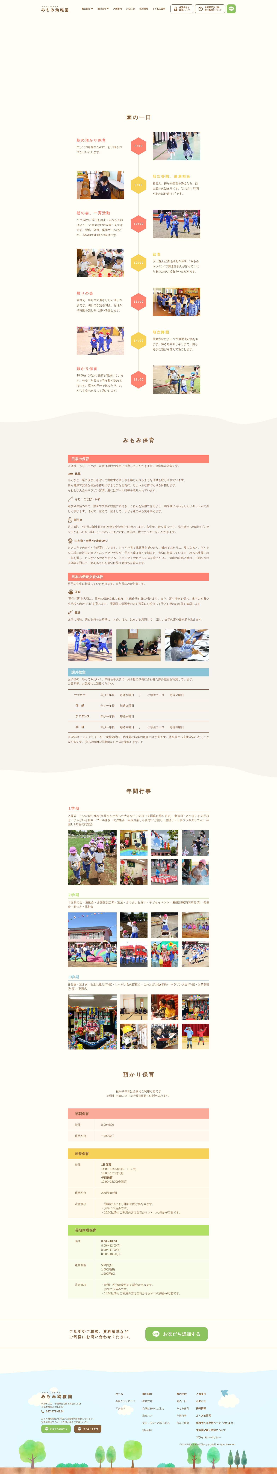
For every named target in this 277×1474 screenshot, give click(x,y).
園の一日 (182, 1401)
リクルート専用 (90, 1429)
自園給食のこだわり (153, 1408)
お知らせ (130, 9)
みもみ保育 (183, 1408)
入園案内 (117, 9)
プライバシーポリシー (208, 1437)
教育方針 (147, 1401)
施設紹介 (147, 1430)
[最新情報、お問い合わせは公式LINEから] (231, 8)
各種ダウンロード (125, 1401)
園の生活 (102, 9)
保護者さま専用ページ (216, 1422)
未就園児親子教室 (211, 1430)
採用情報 (143, 9)
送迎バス (147, 1415)
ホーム (119, 1393)
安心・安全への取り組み (156, 1422)
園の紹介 (86, 9)
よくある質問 (158, 9)
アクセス (120, 1408)
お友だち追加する (182, 1334)
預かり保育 (183, 1422)
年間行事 (182, 1415)
